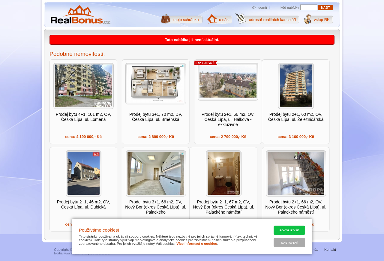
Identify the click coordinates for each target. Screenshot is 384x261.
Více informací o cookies (196, 243)
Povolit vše (289, 230)
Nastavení (289, 242)
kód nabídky (289, 7)
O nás (313, 249)
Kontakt (330, 249)
